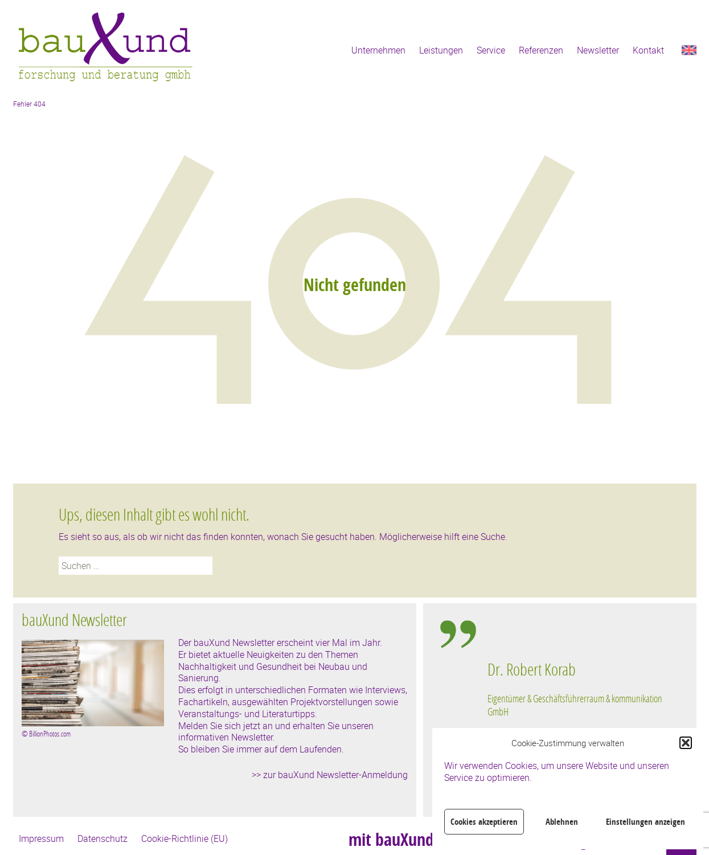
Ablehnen (562, 822)
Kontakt (648, 50)
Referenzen (541, 50)
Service (491, 50)
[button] (685, 742)
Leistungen (441, 50)
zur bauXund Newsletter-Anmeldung (335, 774)
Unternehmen (378, 50)
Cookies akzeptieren (484, 822)
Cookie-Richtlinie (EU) (184, 838)
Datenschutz (102, 838)
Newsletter (598, 50)
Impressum (41, 838)
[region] (578, 718)
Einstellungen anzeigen (645, 822)
